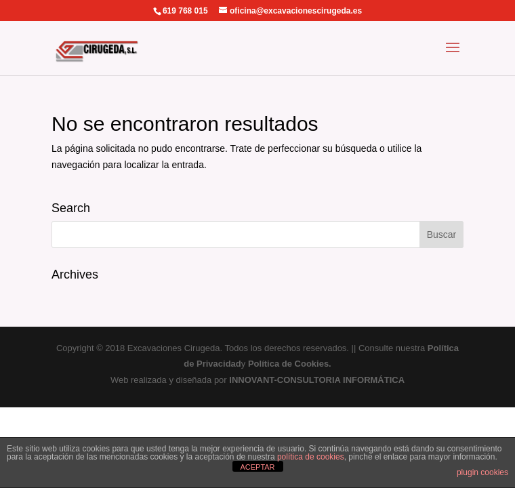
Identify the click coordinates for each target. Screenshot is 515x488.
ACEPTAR (257, 467)
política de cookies (310, 457)
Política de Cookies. (289, 364)
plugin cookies (482, 472)
